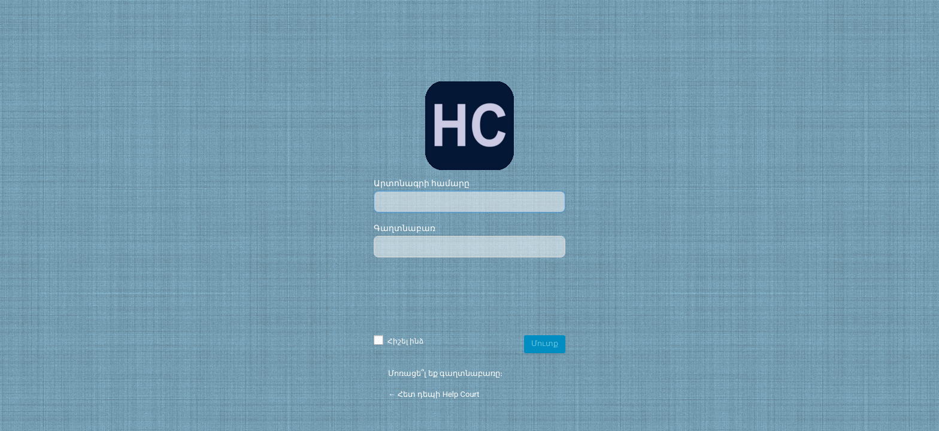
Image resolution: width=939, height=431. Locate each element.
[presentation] (469, 297)
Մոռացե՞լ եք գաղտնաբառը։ (445, 373)
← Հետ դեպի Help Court (434, 394)
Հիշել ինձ (398, 341)
